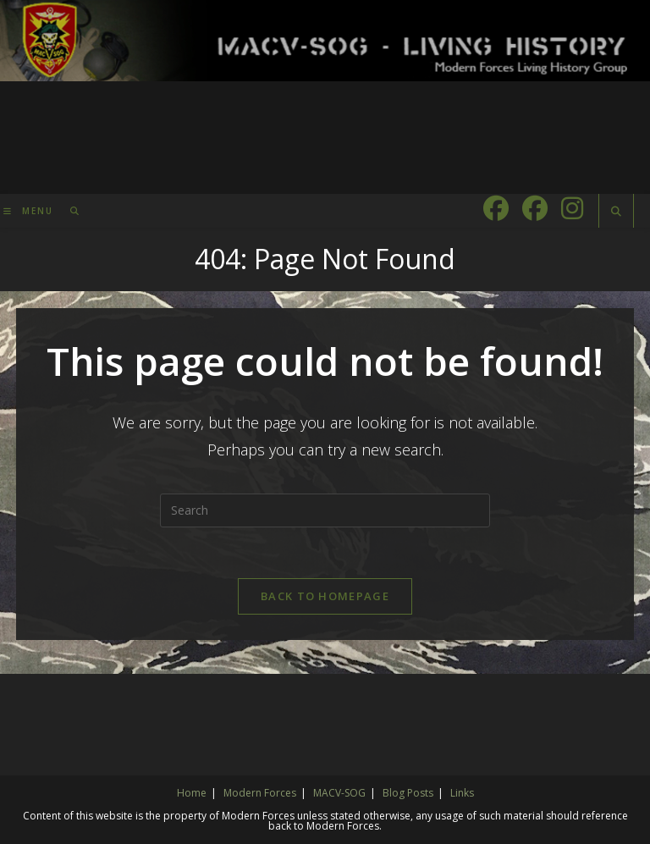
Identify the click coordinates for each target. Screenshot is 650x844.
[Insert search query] (325, 510)
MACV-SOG (339, 793)
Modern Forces (259, 793)
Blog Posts (408, 793)
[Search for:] (69, 211)
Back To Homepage (325, 596)
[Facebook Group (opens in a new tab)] (534, 208)
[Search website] (616, 211)
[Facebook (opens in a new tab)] (495, 208)
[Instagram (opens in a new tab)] (572, 208)
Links (462, 793)
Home (192, 793)
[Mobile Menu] (30, 211)
